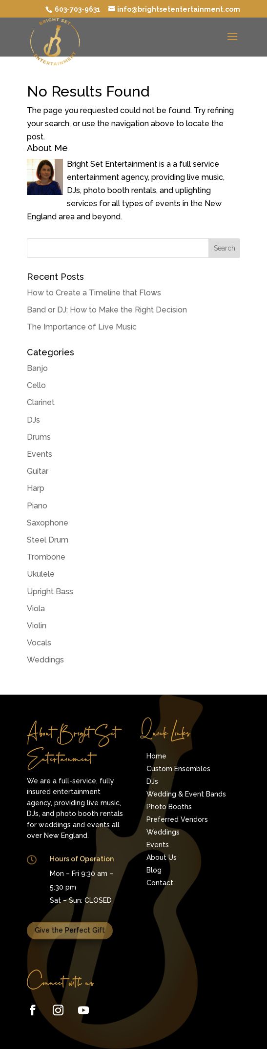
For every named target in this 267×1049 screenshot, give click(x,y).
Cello (36, 385)
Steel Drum (47, 539)
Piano (37, 505)
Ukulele (41, 574)
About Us (161, 857)
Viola (36, 608)
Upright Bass (50, 591)
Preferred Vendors (177, 819)
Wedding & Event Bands (186, 794)
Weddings (45, 659)
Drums (39, 437)
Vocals (39, 642)
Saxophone (47, 522)
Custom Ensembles (178, 769)
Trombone (46, 557)
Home (156, 756)
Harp (35, 488)
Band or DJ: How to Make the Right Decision (107, 309)
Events (39, 454)
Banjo (37, 368)
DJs (33, 420)
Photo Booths (169, 807)
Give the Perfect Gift (70, 930)
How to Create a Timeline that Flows (94, 292)
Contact (159, 883)
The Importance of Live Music (82, 326)
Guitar (37, 471)
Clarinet (41, 402)
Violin (36, 625)
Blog (154, 870)
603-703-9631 (77, 9)
